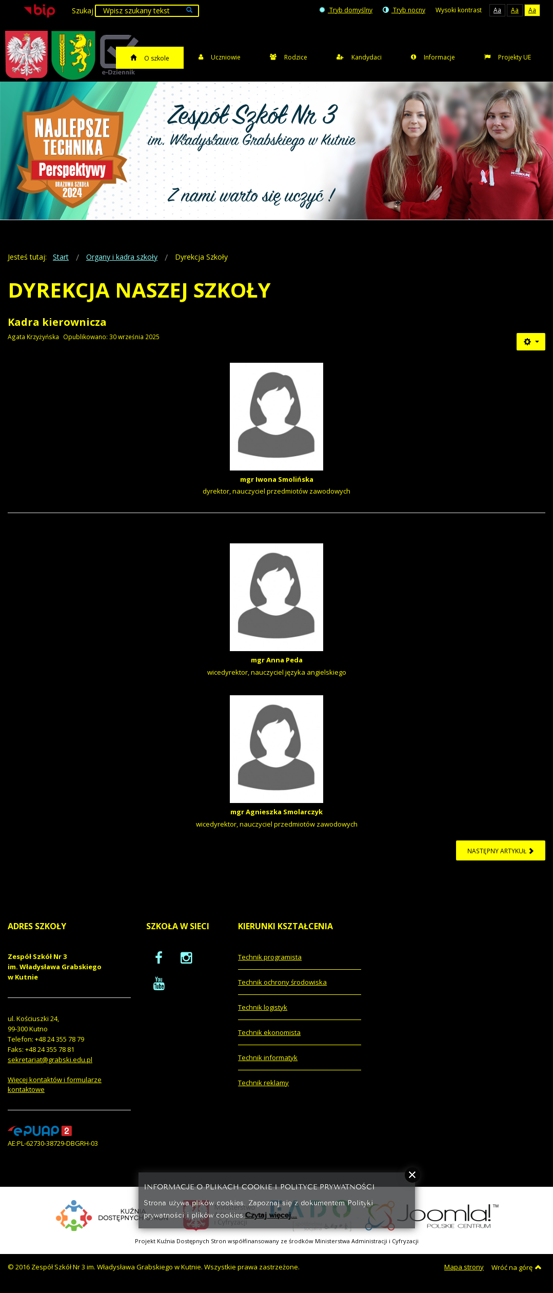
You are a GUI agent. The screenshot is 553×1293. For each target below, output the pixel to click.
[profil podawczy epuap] (40, 1130)
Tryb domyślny (345, 10)
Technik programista (270, 957)
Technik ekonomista (269, 1032)
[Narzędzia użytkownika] (531, 341)
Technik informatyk (268, 1057)
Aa (497, 10)
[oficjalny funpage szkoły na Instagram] (186, 957)
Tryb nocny (404, 10)
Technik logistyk (262, 1007)
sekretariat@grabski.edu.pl (50, 1059)
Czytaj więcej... (271, 1214)
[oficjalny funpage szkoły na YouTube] (159, 983)
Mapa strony (464, 1266)
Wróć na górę (516, 1267)
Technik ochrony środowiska (282, 982)
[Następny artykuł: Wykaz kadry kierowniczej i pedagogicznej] (500, 850)
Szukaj (82, 10)
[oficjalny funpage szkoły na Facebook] (159, 957)
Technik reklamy (263, 1082)
